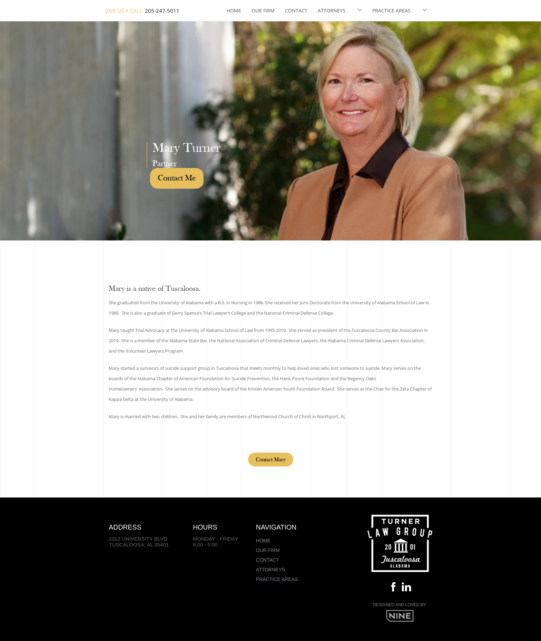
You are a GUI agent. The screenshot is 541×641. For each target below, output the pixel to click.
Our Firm (263, 10)
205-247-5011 (162, 10)
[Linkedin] (406, 588)
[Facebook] (393, 588)
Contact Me (177, 178)
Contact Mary (271, 460)
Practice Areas (391, 10)
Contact (296, 10)
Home (234, 10)
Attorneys (331, 10)
